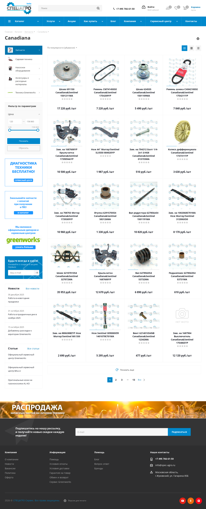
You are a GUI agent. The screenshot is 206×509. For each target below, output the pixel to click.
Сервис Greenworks (60, 481)
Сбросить (23, 148)
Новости (9, 463)
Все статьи (33, 348)
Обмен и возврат (59, 477)
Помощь (54, 459)
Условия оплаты (59, 463)
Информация (57, 452)
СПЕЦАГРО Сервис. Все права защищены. (36, 500)
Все (139, 379)
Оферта (9, 477)
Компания (11, 452)
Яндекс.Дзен (199, 501)
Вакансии (10, 468)
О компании (11, 459)
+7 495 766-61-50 (125, 8)
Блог (96, 459)
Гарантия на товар (60, 472)
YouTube (182, 501)
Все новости (32, 288)
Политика (10, 472)
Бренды (98, 468)
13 (133, 379)
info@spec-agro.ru (165, 465)
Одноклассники (190, 501)
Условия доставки (59, 468)
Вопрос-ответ (101, 463)
